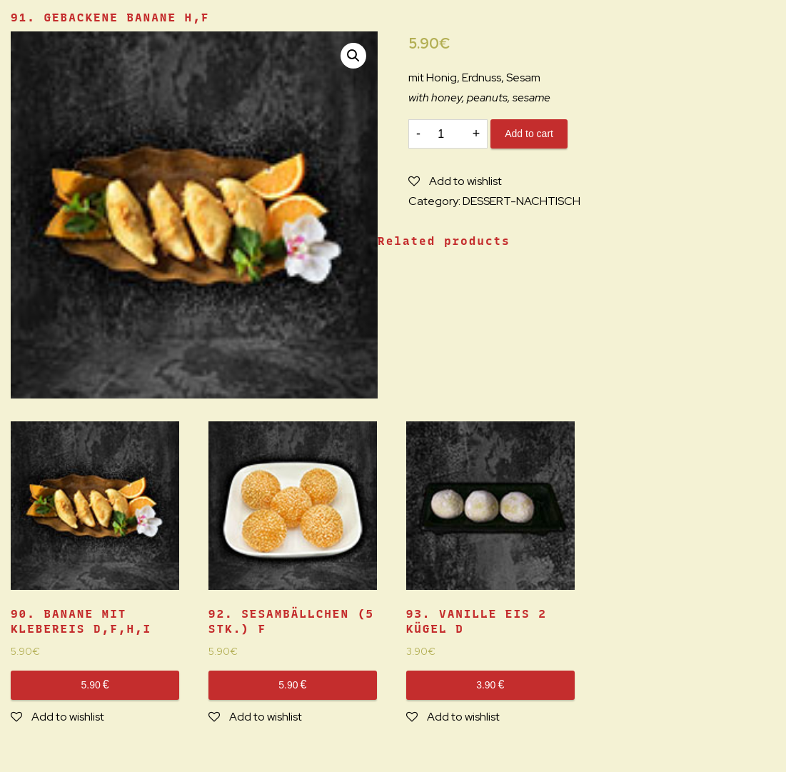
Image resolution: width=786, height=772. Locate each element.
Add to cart (529, 133)
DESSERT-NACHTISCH (521, 201)
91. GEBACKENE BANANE (110, 17)
